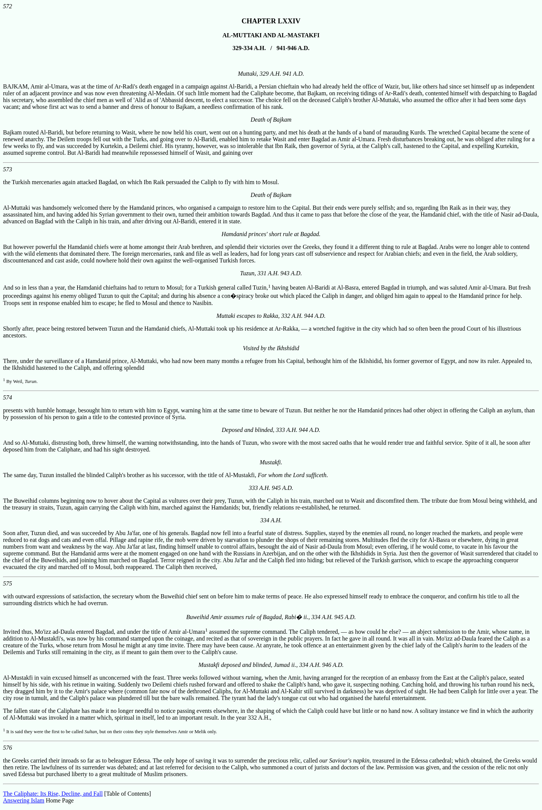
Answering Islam (23, 800)
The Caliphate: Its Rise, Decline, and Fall (53, 793)
